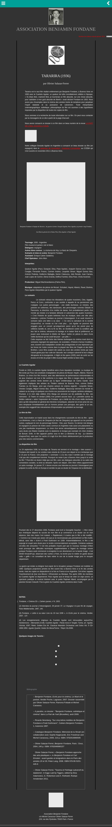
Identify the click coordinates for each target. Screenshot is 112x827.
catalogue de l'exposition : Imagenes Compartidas (60, 148)
